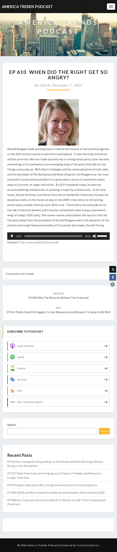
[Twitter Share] (112, 269)
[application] (58, 236)
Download (52, 242)
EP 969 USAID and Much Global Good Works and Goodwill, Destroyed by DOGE (56, 492)
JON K (45, 85)
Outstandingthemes (88, 545)
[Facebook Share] (112, 277)
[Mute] (94, 236)
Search (11, 425)
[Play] (12, 236)
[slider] (53, 236)
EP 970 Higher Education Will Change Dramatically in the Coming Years (52, 485)
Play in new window (31, 242)
